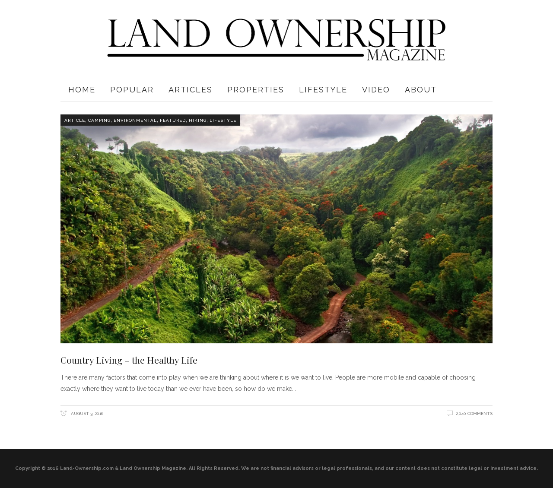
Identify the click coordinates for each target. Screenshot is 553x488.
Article (74, 120)
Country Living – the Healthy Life (128, 360)
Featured (173, 120)
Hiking (198, 120)
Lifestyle (223, 120)
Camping (99, 120)
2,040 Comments (474, 413)
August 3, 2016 (86, 413)
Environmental (135, 120)
